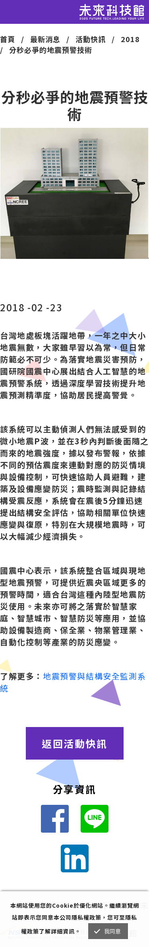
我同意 (112, 931)
